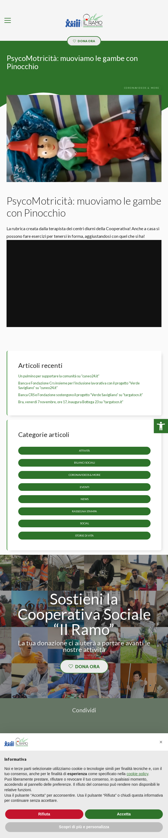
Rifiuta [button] (44, 814)
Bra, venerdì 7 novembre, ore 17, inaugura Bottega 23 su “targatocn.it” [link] (70, 402)
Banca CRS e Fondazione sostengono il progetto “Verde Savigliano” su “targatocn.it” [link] (80, 395)
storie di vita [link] (84, 535)
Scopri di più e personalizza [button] (84, 827)
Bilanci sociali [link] (84, 462)
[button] (161, 742)
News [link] (84, 499)
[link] (161, 426)
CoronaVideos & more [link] (84, 474)
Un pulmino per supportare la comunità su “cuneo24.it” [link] (58, 376)
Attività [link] (84, 450)
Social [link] (84, 523)
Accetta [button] (124, 814)
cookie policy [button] (137, 774)
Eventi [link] (84, 487)
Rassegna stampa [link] (84, 511)
